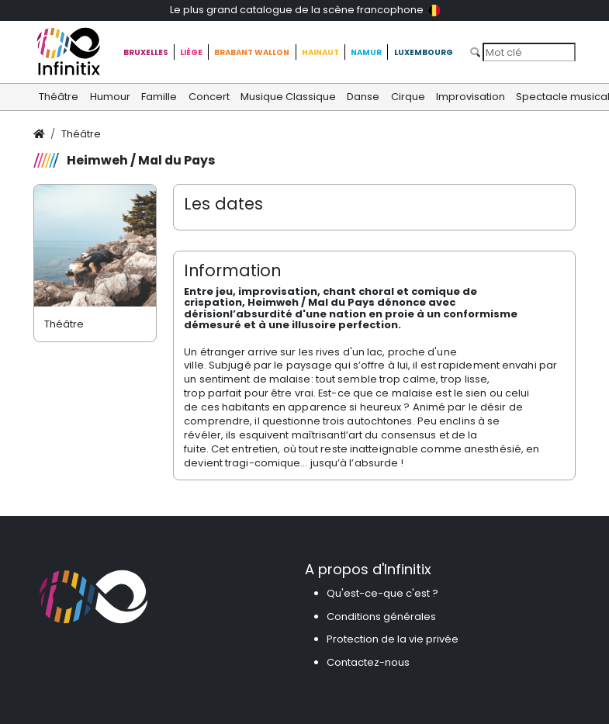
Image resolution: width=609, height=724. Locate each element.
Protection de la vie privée (392, 639)
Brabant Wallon (251, 52)
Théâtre (58, 96)
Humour (110, 96)
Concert (209, 96)
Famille (159, 96)
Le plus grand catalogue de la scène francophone (305, 9)
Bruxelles (145, 52)
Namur (366, 52)
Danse (363, 96)
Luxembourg (423, 52)
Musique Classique (288, 96)
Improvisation (470, 96)
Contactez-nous (368, 662)
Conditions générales (381, 616)
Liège (191, 52)
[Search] (529, 52)
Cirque (408, 96)
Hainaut (320, 52)
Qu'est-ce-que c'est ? (382, 593)
